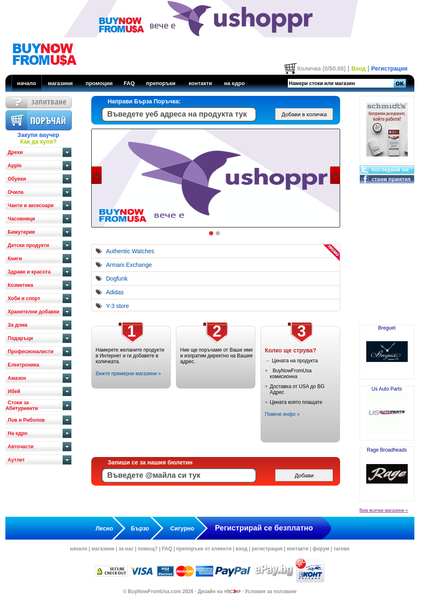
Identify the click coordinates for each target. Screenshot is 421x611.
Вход (358, 68)
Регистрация (389, 68)
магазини (60, 83)
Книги (15, 259)
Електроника (23, 365)
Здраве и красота (29, 272)
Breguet (387, 348)
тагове (341, 549)
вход (242, 549)
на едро (234, 83)
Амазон (17, 378)
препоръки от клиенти (203, 549)
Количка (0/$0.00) (321, 68)
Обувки (17, 179)
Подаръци (20, 338)
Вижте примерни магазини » (128, 373)
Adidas (115, 292)
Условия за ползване (271, 591)
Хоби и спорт (24, 298)
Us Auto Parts (387, 409)
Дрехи (15, 152)
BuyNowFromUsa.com (154, 591)
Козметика (21, 285)
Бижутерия (21, 232)
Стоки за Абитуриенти (22, 405)
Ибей (14, 391)
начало (26, 83)
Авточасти (21, 447)
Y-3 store (117, 306)
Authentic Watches (130, 251)
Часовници (21, 219)
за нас (126, 549)
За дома (18, 325)
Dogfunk (117, 278)
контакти (200, 83)
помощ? (148, 549)
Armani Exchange (129, 265)
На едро (18, 433)
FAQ (129, 83)
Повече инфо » (282, 414)
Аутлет (16, 460)
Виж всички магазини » (384, 510)
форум (321, 549)
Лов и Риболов (26, 420)
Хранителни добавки (34, 312)
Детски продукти (28, 245)
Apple (15, 166)
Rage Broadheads (387, 470)
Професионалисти (31, 351)
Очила (16, 192)
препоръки (160, 83)
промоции (99, 83)
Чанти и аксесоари (31, 205)
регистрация (267, 549)
